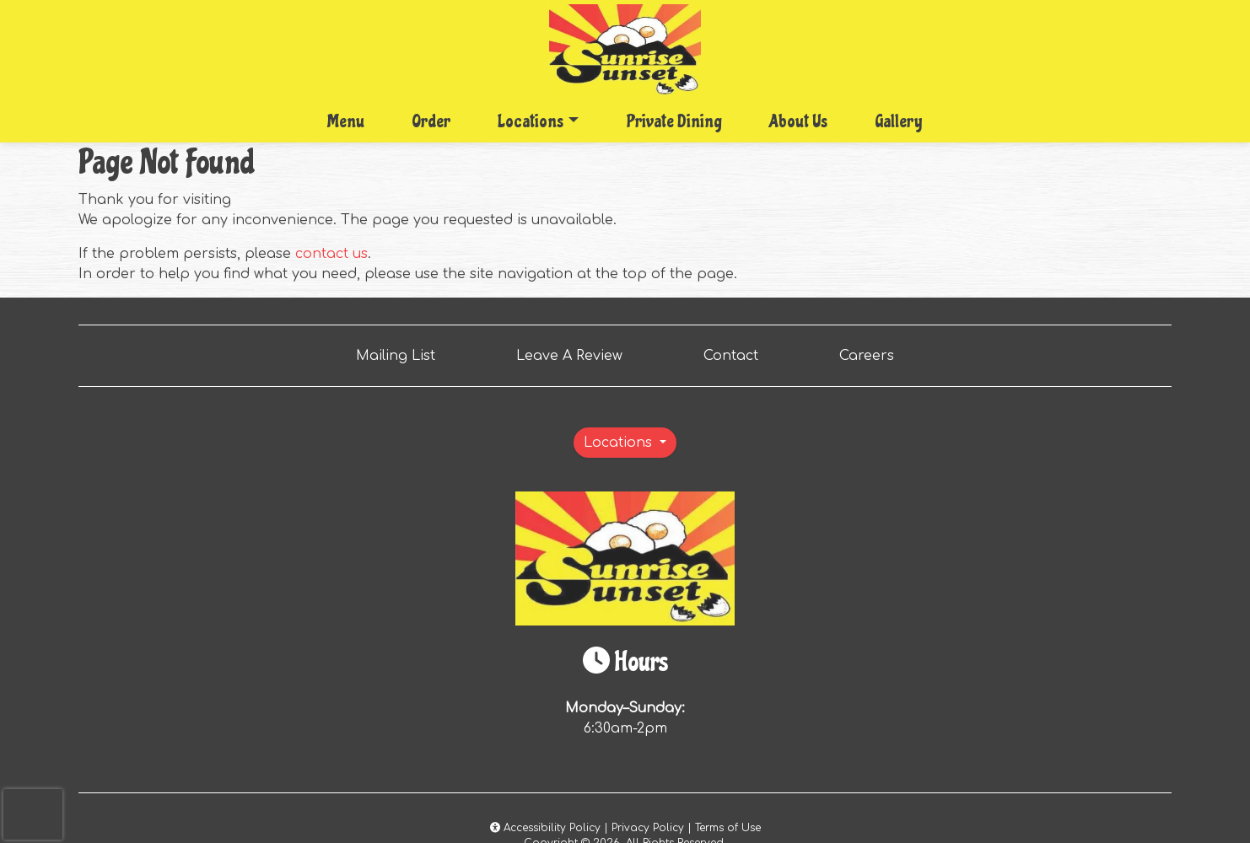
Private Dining (674, 121)
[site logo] (625, 50)
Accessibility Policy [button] (545, 828)
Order (436, 119)
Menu (345, 121)
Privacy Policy (648, 828)
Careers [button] (873, 354)
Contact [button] (737, 354)
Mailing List (395, 355)
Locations (620, 442)
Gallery (899, 121)
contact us (331, 253)
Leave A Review (576, 354)
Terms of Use (728, 828)
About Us (798, 121)
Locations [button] (530, 121)
